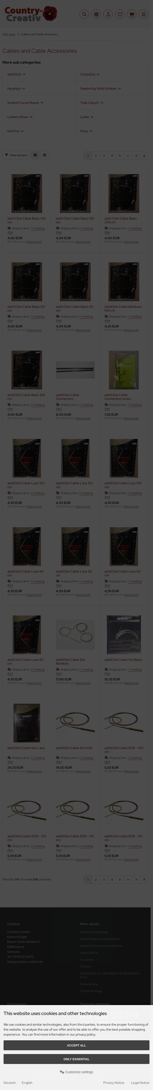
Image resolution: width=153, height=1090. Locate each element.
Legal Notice (140, 1083)
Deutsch (10, 1083)
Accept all (76, 1045)
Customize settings (76, 1072)
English (27, 1083)
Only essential (76, 1059)
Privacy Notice (113, 1083)
